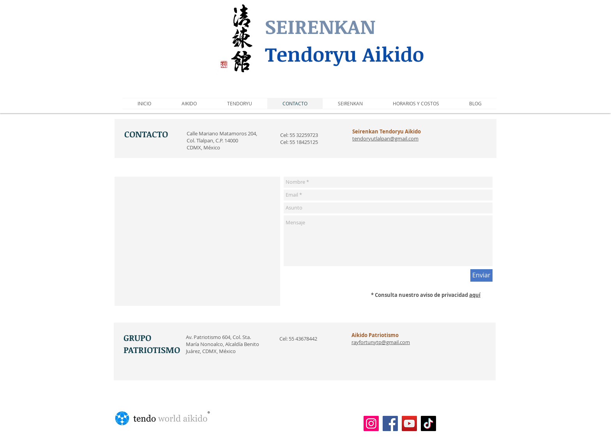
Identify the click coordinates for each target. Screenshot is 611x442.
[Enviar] (481, 275)
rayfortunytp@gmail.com (380, 342)
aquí (474, 294)
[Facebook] (390, 423)
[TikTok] (428, 423)
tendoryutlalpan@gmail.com (385, 138)
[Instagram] (371, 423)
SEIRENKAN (320, 26)
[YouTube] (409, 423)
